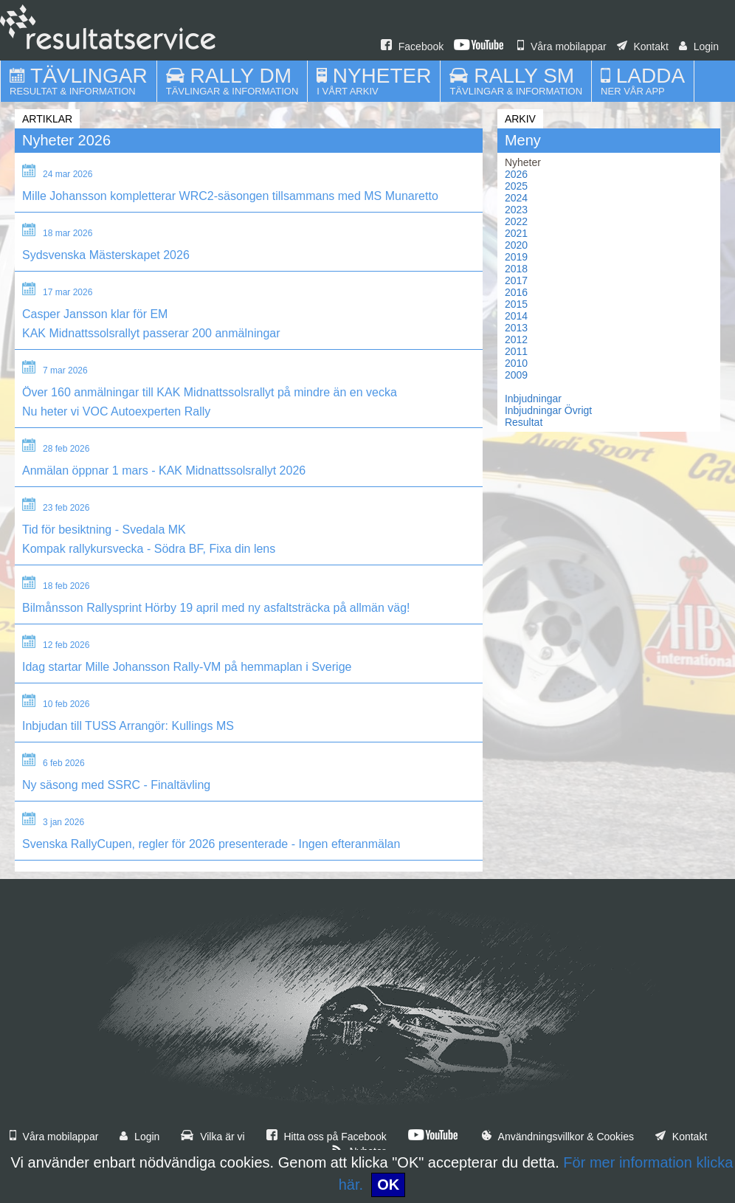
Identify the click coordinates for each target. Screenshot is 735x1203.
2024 (516, 198)
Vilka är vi (212, 1136)
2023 (516, 210)
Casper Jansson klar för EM (95, 314)
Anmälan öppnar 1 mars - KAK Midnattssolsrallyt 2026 (164, 470)
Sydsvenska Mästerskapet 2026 (106, 255)
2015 (516, 304)
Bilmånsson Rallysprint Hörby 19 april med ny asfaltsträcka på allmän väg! (216, 608)
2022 (516, 221)
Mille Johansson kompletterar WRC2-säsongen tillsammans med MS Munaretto (230, 196)
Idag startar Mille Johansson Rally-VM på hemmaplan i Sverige (186, 667)
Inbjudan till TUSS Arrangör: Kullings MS (128, 726)
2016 (516, 292)
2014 (516, 316)
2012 (516, 339)
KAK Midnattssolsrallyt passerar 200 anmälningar (151, 333)
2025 (516, 186)
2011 (516, 351)
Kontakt (643, 46)
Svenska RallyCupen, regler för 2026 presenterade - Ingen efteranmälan (211, 844)
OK (388, 1184)
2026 (516, 174)
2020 (516, 245)
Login (699, 46)
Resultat (523, 422)
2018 (516, 269)
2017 (516, 280)
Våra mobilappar (562, 46)
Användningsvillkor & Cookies (558, 1136)
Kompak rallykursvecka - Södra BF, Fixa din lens (148, 548)
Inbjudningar (533, 398)
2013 (516, 328)
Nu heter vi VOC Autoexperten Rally (116, 411)
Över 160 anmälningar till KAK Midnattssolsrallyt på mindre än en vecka (209, 392)
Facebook (412, 46)
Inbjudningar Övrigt (548, 410)
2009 (516, 375)
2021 (516, 233)
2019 (516, 257)
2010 (516, 363)
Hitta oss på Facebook (326, 1136)
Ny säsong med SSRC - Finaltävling (116, 785)
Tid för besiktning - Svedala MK (104, 529)
